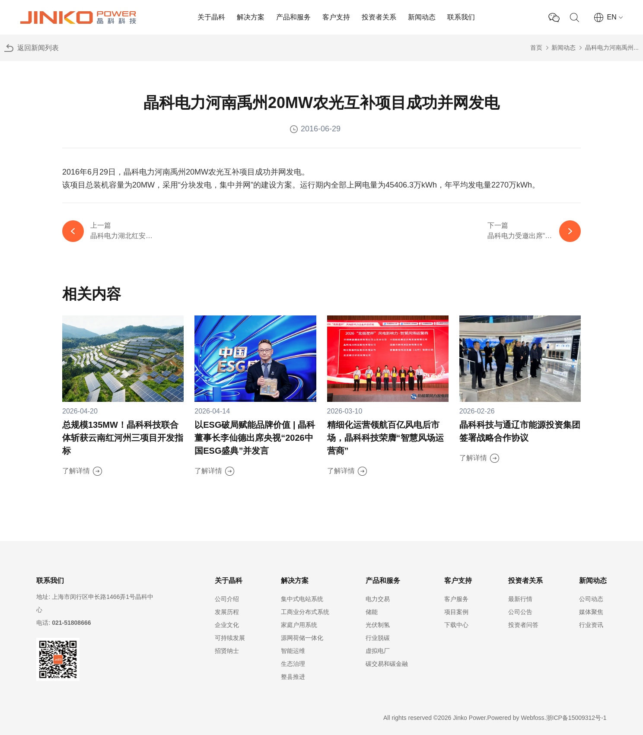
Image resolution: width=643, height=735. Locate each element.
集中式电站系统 (302, 598)
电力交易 (378, 598)
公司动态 (591, 598)
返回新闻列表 (38, 47)
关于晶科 (211, 17)
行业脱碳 (378, 637)
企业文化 (227, 624)
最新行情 (520, 598)
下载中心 (456, 624)
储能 (372, 611)
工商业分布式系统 (305, 611)
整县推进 (293, 676)
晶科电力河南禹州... (612, 47)
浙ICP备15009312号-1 (576, 717)
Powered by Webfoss (515, 717)
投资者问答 (523, 624)
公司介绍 (227, 598)
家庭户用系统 (299, 624)
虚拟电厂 (378, 650)
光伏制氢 (378, 624)
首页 (536, 47)
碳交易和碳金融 (387, 663)
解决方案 (250, 17)
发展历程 (227, 611)
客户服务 (456, 598)
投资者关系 (379, 17)
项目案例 (456, 611)
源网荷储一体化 (302, 637)
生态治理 (293, 663)
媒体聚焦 (591, 611)
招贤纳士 (227, 650)
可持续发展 (230, 637)
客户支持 (336, 17)
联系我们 (461, 17)
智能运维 (293, 650)
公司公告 (520, 611)
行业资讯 (591, 624)
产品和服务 (293, 17)
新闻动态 (422, 17)
